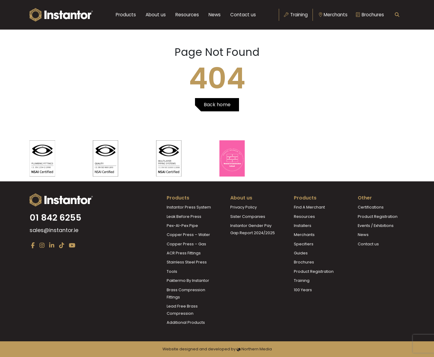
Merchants (333, 14)
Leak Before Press (184, 216)
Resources (187, 14)
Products (126, 14)
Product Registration (314, 271)
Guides (301, 253)
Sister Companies (247, 216)
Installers (302, 225)
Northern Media (254, 349)
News (215, 14)
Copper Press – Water (188, 234)
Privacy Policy (243, 207)
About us (156, 14)
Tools (172, 271)
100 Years (303, 289)
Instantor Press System (189, 207)
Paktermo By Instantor (188, 280)
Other (365, 197)
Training (296, 14)
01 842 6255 (55, 218)
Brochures (370, 14)
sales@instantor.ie (54, 230)
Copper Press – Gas (186, 244)
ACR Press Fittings (184, 253)
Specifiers (303, 244)
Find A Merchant (309, 207)
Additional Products (186, 322)
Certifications (371, 207)
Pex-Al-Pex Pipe (182, 225)
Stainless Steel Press (187, 262)
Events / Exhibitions (376, 225)
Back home (217, 104)
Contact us (243, 14)
